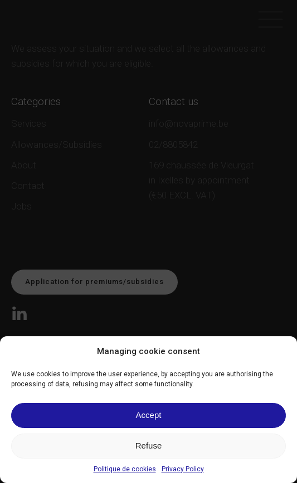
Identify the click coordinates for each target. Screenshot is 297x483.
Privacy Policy (183, 469)
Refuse (148, 445)
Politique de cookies (125, 469)
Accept (149, 415)
